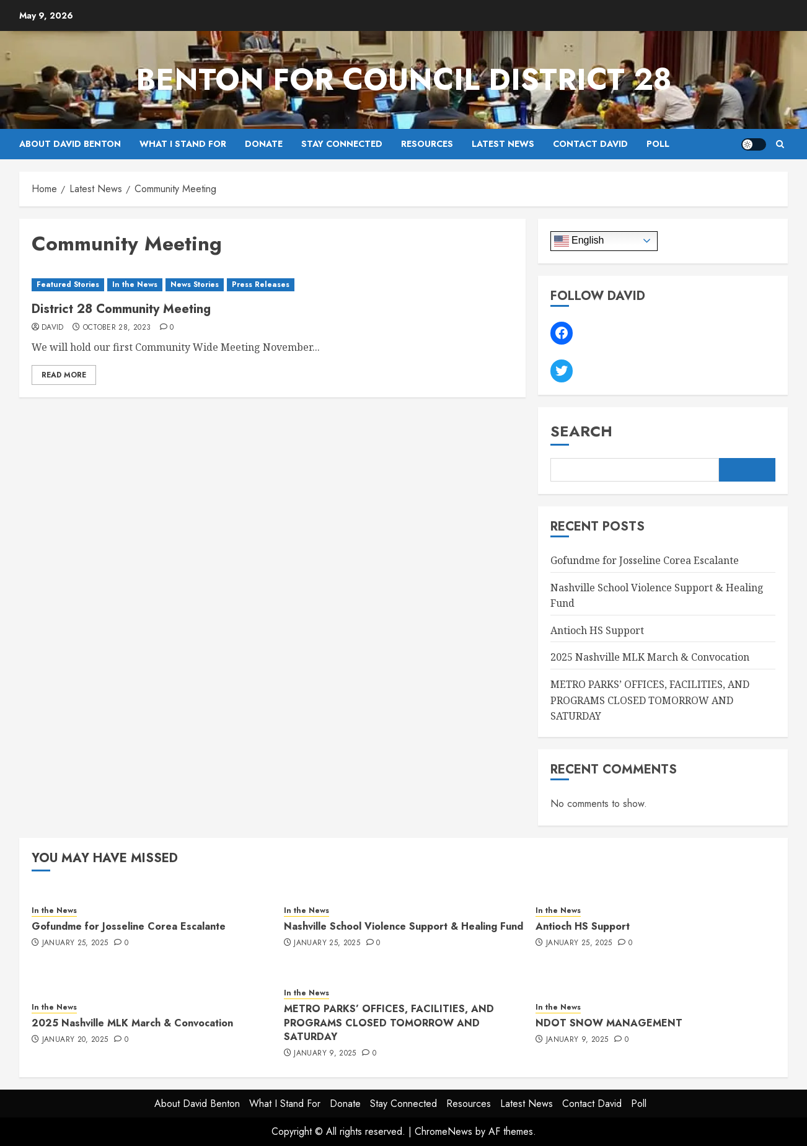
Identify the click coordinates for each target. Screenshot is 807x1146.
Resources (427, 144)
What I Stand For (182, 144)
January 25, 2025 (75, 943)
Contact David (590, 144)
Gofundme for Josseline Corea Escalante (644, 560)
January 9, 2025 (325, 1054)
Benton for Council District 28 (404, 79)
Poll (657, 144)
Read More (64, 375)
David (53, 328)
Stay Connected (341, 144)
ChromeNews (443, 1131)
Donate (264, 144)
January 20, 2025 (75, 1040)
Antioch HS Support (597, 630)
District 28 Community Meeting (121, 309)
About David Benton (70, 144)
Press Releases (260, 284)
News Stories (194, 284)
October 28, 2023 (117, 328)
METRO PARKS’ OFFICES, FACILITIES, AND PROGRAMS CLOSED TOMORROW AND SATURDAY (649, 700)
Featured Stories (68, 284)
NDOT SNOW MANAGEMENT (609, 1023)
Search (581, 431)
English (579, 241)
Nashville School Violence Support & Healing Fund (403, 926)
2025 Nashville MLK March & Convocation (649, 657)
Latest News (503, 144)
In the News (134, 284)
